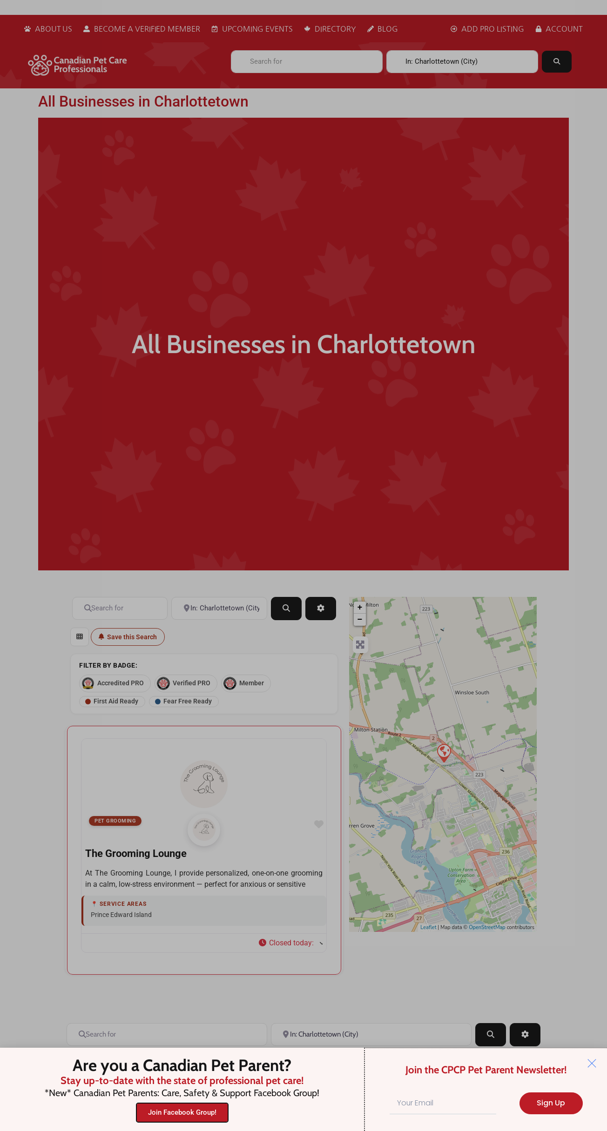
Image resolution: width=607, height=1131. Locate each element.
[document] (303, 565)
